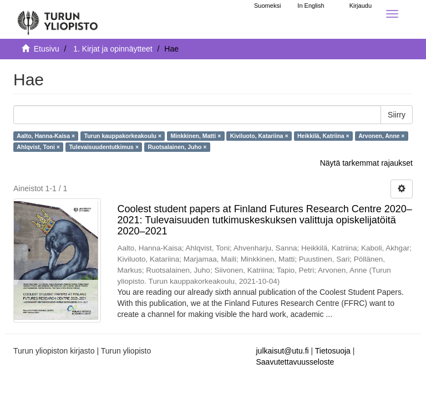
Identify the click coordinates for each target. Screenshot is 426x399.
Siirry (396, 114)
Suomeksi (267, 5)
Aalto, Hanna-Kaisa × (46, 135)
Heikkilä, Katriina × (323, 135)
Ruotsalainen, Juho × (177, 147)
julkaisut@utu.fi (282, 350)
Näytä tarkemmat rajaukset (366, 162)
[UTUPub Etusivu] (57, 19)
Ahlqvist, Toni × (38, 147)
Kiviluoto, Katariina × (259, 135)
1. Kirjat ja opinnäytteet (112, 48)
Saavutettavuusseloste (295, 361)
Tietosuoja (333, 350)
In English (310, 5)
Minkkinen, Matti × (196, 135)
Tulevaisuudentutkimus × (104, 147)
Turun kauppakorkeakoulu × (123, 135)
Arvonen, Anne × (381, 135)
